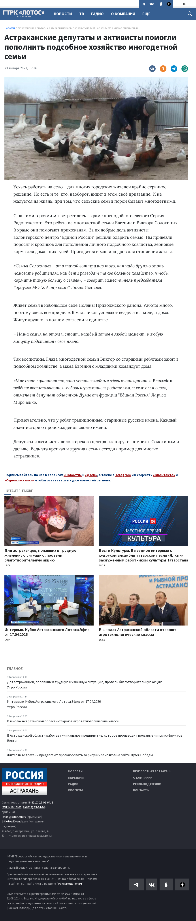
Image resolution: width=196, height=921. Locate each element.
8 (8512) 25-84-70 (34, 807)
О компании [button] (125, 13)
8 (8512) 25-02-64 (39, 802)
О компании (142, 778)
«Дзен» (91, 475)
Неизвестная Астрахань (152, 771)
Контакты (141, 790)
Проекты (75, 790)
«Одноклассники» (19, 480)
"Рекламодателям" (70, 884)
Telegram (123, 475)
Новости (63, 13)
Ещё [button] (149, 13)
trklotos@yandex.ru (15, 821)
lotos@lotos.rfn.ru (14, 817)
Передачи (76, 778)
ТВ (82, 13)
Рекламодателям (147, 784)
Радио (98, 13)
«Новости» (73, 475)
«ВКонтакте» (164, 475)
